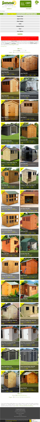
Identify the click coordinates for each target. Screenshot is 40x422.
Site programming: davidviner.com (20, 416)
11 (23, 52)
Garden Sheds (12, 14)
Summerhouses (21, 14)
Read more (4, 46)
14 (27, 52)
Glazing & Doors (20, 26)
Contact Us (9, 8)
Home (5, 14)
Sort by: (15, 50)
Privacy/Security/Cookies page (11, 420)
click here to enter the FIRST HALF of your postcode (13, 39)
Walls (20, 23)
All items (25, 395)
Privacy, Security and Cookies (20, 411)
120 (21, 395)
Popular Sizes (20, 16)
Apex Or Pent (20, 18)
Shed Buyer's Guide (13, 44)
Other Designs (20, 21)
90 (19, 395)
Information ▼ (29, 8)
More (35, 14)
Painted (21, 405)
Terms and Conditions (20, 413)
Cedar (16, 405)
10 (22, 52)
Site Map (20, 414)
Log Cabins (29, 14)
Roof (20, 28)
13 (26, 52)
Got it (30, 421)
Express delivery (29, 405)
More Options (20, 31)
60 (17, 395)
